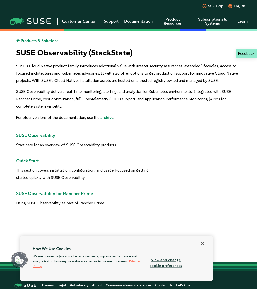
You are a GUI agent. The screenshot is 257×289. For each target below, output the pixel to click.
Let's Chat (184, 285)
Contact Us (163, 285)
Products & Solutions (37, 40)
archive (106, 117)
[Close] (202, 243)
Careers (48, 285)
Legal (61, 285)
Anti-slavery (79, 285)
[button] (19, 260)
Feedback (246, 53)
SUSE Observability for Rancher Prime (54, 193)
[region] (116, 258)
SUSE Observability (35, 135)
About (97, 285)
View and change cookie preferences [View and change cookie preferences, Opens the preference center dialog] (166, 263)
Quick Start (27, 161)
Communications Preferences (128, 285)
